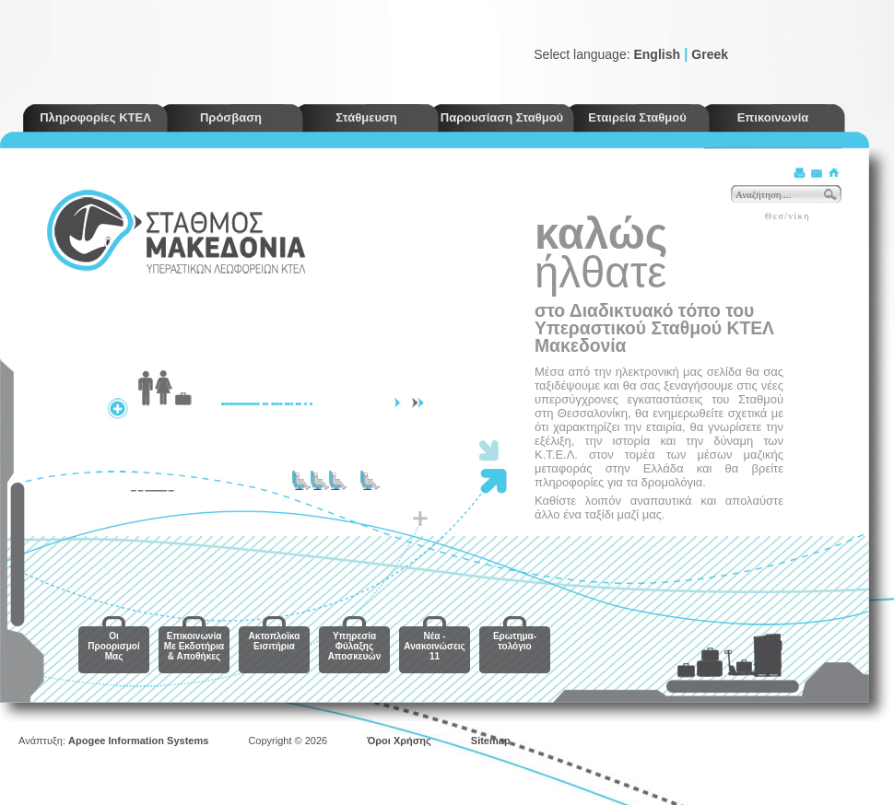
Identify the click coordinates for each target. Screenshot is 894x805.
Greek (709, 54)
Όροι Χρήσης (399, 740)
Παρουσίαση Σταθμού (502, 117)
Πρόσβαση (231, 117)
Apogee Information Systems (138, 740)
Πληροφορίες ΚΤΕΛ (95, 117)
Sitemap (491, 740)
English (656, 54)
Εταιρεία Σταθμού (637, 117)
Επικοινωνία (773, 117)
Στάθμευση (366, 117)
